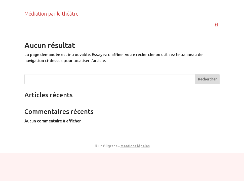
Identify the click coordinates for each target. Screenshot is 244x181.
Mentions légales (135, 146)
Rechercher (207, 79)
